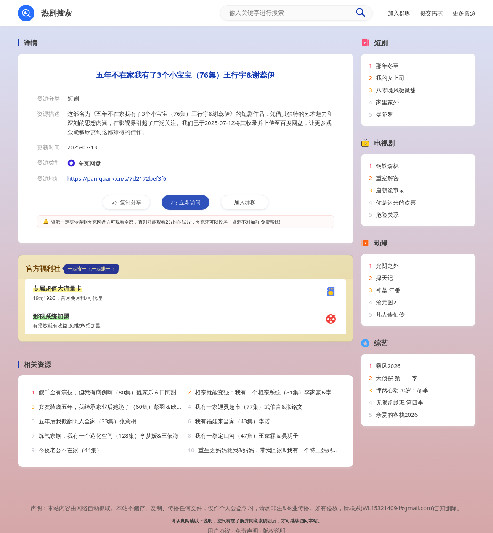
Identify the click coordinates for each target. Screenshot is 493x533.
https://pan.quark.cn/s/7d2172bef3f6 (117, 178)
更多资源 (464, 13)
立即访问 (185, 202)
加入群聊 (244, 202)
